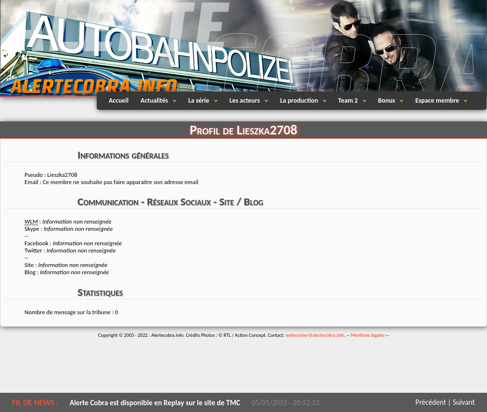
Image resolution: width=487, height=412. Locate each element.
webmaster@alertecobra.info (315, 335)
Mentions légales (367, 335)
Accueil (118, 100)
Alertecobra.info (84, 48)
